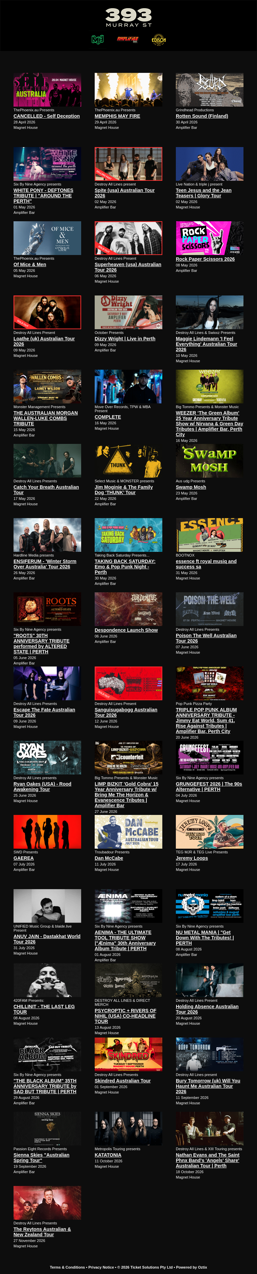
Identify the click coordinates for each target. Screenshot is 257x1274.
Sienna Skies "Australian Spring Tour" (41, 1157)
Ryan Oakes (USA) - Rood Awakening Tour (42, 786)
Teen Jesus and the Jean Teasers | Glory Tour (204, 193)
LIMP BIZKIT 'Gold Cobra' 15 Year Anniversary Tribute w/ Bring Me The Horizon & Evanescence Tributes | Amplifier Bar (126, 794)
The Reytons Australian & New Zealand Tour (42, 1231)
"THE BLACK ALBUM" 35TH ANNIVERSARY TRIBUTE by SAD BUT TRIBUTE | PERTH (45, 1086)
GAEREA (24, 858)
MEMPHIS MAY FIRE (117, 116)
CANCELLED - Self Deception (47, 116)
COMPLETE (108, 417)
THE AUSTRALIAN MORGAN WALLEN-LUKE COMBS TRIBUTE (46, 418)
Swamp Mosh (191, 487)
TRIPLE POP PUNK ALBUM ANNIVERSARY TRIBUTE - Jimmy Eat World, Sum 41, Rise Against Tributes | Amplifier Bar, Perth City (206, 720)
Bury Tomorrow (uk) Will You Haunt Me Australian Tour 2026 (208, 1086)
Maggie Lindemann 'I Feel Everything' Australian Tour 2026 (206, 344)
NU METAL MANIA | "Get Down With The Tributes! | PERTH (205, 938)
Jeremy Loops (192, 858)
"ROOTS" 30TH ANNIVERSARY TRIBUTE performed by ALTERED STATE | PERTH (42, 643)
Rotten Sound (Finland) (202, 116)
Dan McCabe (109, 858)
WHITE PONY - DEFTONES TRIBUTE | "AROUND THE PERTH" (43, 196)
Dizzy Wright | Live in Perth (125, 338)
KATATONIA (108, 1155)
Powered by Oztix (191, 1267)
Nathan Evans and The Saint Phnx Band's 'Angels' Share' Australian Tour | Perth (207, 1160)
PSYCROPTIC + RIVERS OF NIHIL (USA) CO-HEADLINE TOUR (125, 1016)
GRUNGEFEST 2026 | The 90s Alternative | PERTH (209, 786)
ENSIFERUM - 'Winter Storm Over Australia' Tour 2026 (45, 564)
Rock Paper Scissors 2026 (205, 259)
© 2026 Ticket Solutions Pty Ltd (145, 1267)
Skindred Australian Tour (123, 1080)
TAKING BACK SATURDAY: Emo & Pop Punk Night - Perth (125, 567)
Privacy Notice (101, 1267)
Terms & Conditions (67, 1267)
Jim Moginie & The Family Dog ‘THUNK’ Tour (124, 489)
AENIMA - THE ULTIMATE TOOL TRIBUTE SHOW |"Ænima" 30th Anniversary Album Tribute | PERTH (125, 940)
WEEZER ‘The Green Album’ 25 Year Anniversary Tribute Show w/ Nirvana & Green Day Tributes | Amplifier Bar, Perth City (209, 423)
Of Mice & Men (30, 264)
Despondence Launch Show (126, 630)
